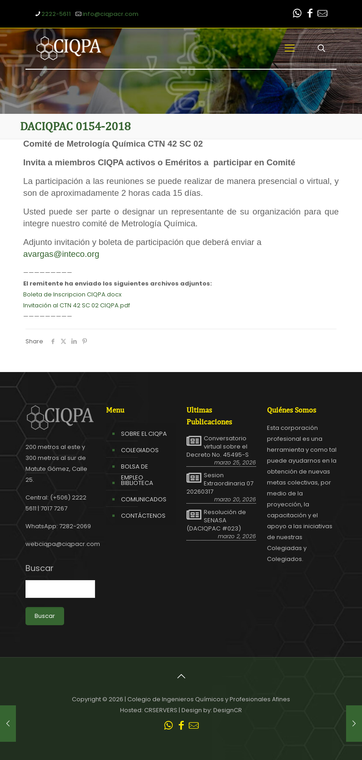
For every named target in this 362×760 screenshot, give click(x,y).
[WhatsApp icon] (297, 14)
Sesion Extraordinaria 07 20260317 (219, 483)
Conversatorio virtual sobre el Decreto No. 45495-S (217, 446)
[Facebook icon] (310, 14)
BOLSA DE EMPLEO (134, 472)
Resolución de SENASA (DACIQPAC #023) (216, 520)
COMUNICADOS (143, 499)
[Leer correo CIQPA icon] (322, 14)
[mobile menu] (289, 48)
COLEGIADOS (140, 450)
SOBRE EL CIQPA (144, 433)
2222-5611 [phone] (56, 14)
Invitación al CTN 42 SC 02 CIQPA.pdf (76, 305)
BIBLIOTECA (137, 483)
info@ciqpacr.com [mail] (110, 14)
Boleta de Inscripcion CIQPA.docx (72, 294)
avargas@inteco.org (61, 254)
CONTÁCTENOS (143, 515)
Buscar (39, 568)
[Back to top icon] (181, 676)
